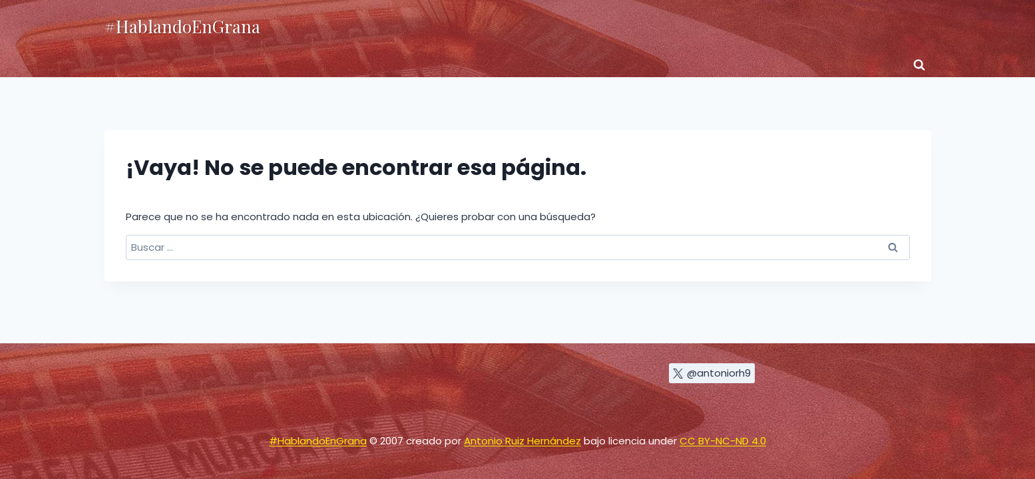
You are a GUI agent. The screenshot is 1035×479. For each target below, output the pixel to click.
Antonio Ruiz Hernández (522, 441)
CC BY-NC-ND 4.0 (723, 441)
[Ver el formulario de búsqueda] (919, 65)
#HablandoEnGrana (318, 441)
